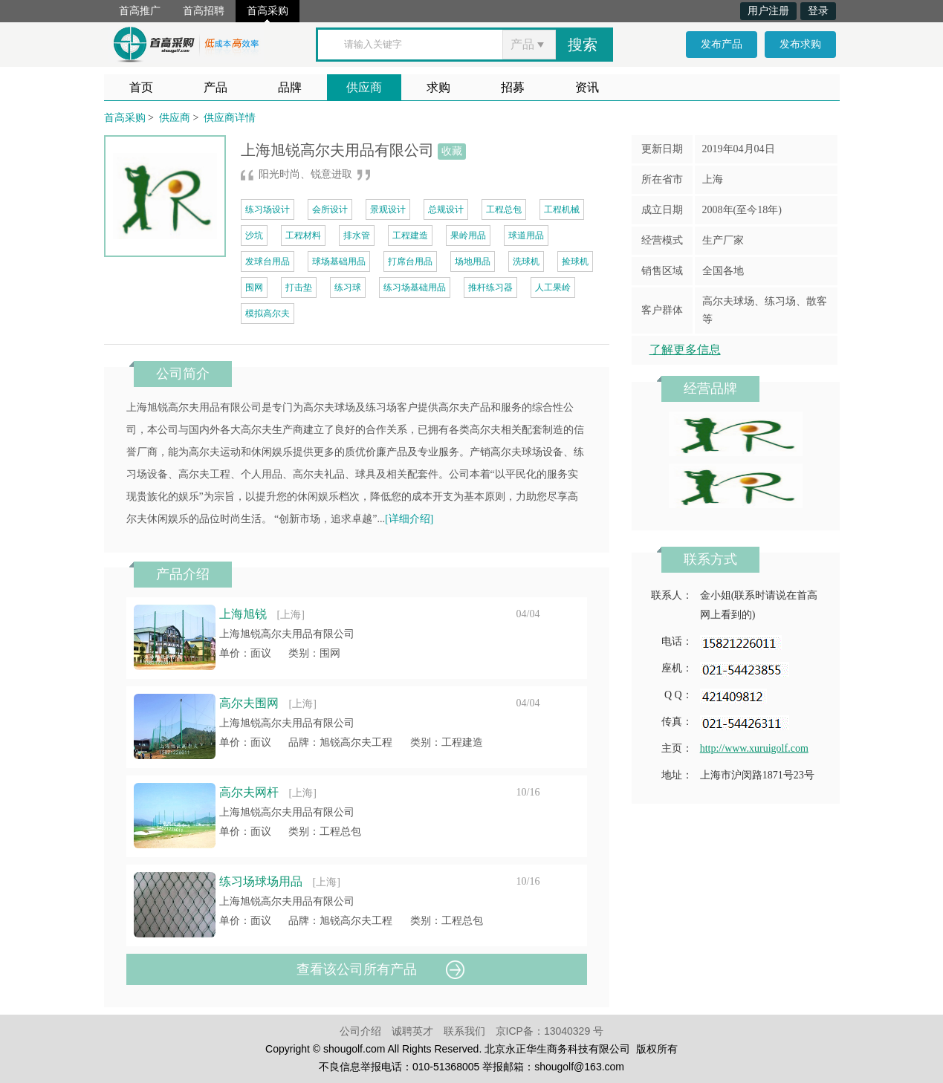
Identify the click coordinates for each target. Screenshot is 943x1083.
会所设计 (330, 209)
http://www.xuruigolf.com (754, 748)
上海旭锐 (243, 614)
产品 (215, 87)
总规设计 (446, 209)
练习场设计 (267, 209)
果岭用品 (468, 235)
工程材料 (303, 235)
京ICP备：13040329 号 (550, 1031)
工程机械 (562, 209)
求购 (438, 87)
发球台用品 (267, 261)
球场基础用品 (339, 261)
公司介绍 (360, 1031)
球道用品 (526, 235)
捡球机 (575, 261)
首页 (141, 87)
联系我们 (464, 1031)
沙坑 (254, 235)
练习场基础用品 (414, 287)
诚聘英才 (412, 1031)
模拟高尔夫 (267, 313)
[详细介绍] (409, 518)
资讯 (587, 87)
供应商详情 (230, 117)
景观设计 (388, 209)
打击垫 (298, 287)
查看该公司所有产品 (356, 969)
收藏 (451, 151)
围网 (254, 287)
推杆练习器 (490, 287)
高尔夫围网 (249, 703)
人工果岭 (553, 287)
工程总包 (504, 209)
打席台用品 (410, 261)
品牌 (290, 87)
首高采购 (267, 10)
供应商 (364, 87)
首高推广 (140, 10)
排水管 (356, 235)
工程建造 (410, 235)
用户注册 (768, 10)
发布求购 (800, 44)
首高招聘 (203, 10)
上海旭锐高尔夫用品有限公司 (286, 634)
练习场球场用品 (260, 881)
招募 (513, 87)
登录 (818, 10)
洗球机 (526, 261)
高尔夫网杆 (249, 792)
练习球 (347, 287)
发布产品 (721, 44)
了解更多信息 (685, 349)
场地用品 (472, 261)
